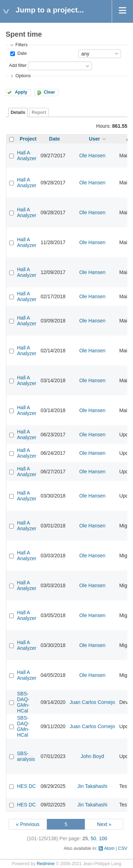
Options (23, 75)
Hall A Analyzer (26, 155)
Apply (21, 92)
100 (103, 838)
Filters (21, 44)
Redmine (45, 863)
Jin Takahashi (92, 786)
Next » (104, 824)
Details (18, 112)
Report (39, 112)
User (94, 139)
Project (28, 139)
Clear (49, 92)
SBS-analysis (26, 756)
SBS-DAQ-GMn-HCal (23, 702)
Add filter (18, 65)
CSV (122, 848)
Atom (109, 848)
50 (93, 838)
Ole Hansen (92, 155)
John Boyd (92, 756)
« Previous (27, 824)
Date (21, 53)
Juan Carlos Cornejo (92, 702)
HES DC (26, 786)
